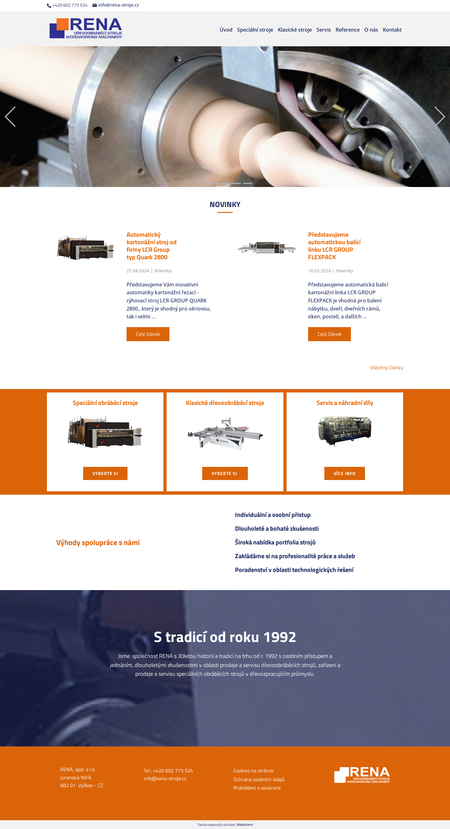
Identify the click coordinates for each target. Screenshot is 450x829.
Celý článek (148, 334)
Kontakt (392, 29)
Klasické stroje (295, 29)
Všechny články (386, 367)
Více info (345, 473)
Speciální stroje (255, 29)
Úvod (226, 29)
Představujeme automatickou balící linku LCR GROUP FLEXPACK (334, 246)
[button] (10, 117)
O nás (371, 29)
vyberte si (105, 473)
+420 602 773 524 (67, 5)
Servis (324, 29)
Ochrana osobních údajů (259, 779)
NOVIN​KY (225, 204)
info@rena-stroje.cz (115, 5)
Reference (348, 29)
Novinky (163, 271)
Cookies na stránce (253, 770)
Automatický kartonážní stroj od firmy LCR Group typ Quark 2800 (152, 246)
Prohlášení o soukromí (257, 787)
